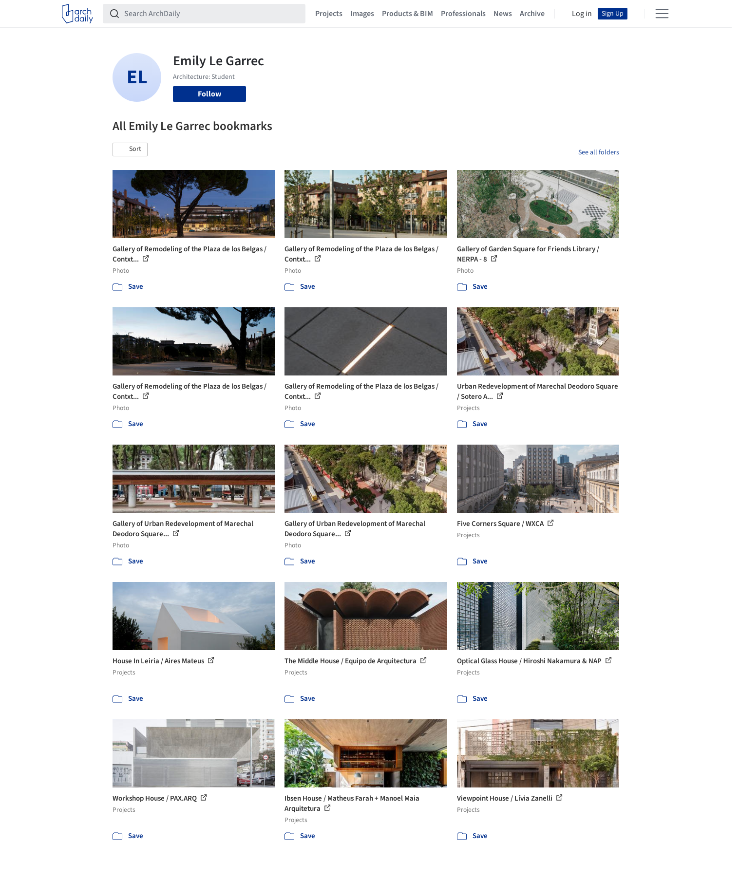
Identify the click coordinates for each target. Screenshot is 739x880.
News (502, 13)
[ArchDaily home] (77, 13)
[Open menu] (662, 13)
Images (362, 13)
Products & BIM (407, 13)
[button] (130, 149)
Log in (582, 13)
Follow (209, 94)
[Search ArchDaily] (212, 13)
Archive (532, 13)
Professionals (463, 13)
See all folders (598, 152)
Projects (328, 13)
